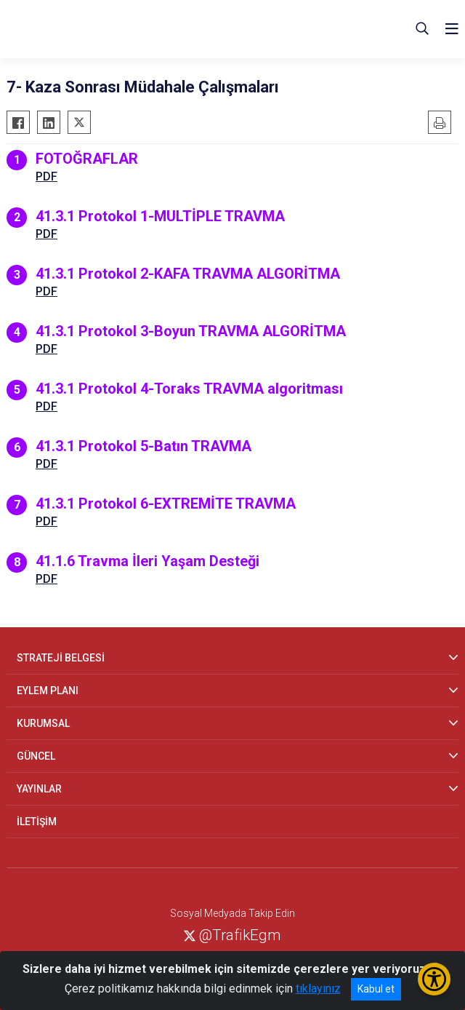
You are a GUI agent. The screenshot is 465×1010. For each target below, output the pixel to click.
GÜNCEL (36, 756)
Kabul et (376, 989)
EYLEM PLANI (47, 690)
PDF (46, 176)
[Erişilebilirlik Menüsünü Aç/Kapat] (434, 979)
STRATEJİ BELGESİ (61, 658)
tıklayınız (318, 988)
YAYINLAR (39, 789)
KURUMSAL (43, 723)
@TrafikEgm (232, 935)
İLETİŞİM (37, 821)
